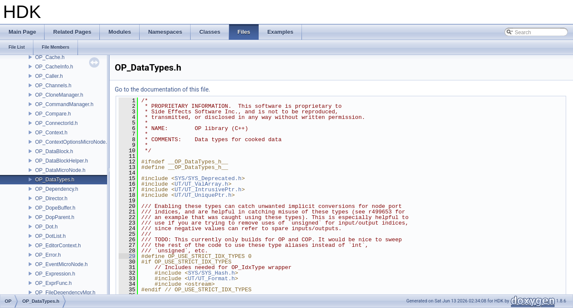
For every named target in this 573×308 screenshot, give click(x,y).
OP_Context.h (51, 133)
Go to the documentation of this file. (162, 89)
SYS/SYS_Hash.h (211, 273)
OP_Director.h (51, 198)
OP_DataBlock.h (54, 151)
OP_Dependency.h (56, 189)
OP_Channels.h (53, 86)
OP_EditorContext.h (58, 246)
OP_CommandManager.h (64, 104)
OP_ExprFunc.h (53, 283)
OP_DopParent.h (54, 217)
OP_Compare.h (53, 114)
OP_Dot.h (46, 227)
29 (127, 256)
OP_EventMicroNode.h (61, 264)
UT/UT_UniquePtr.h (203, 195)
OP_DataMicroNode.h (60, 170)
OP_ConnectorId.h (56, 123)
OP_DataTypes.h (54, 180)
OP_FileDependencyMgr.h (65, 293)
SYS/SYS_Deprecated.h (208, 178)
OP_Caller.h (49, 76)
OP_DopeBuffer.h (55, 208)
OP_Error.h (48, 255)
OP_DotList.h (50, 236)
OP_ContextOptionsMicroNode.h (72, 142)
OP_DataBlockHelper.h (61, 161)
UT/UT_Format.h (211, 278)
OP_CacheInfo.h (54, 67)
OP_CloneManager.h (59, 95)
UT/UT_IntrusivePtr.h (208, 189)
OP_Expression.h (55, 274)
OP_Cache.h (50, 57)
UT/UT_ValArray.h (201, 184)
